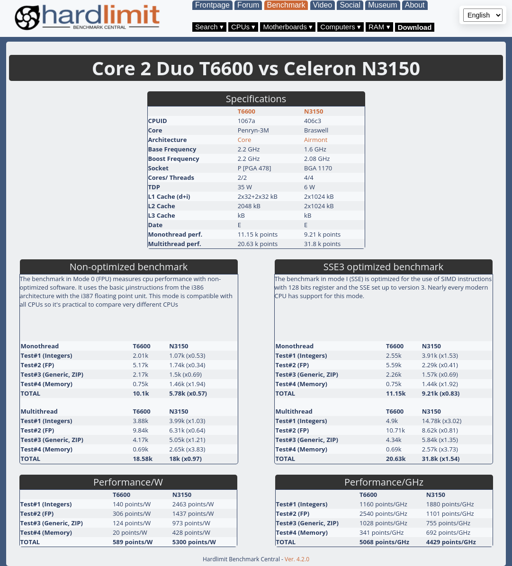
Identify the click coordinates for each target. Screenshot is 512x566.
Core (245, 139)
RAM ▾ (379, 27)
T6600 (246, 111)
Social (350, 5)
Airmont (315, 139)
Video (322, 5)
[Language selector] (483, 15)
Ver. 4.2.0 (297, 559)
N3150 (313, 111)
